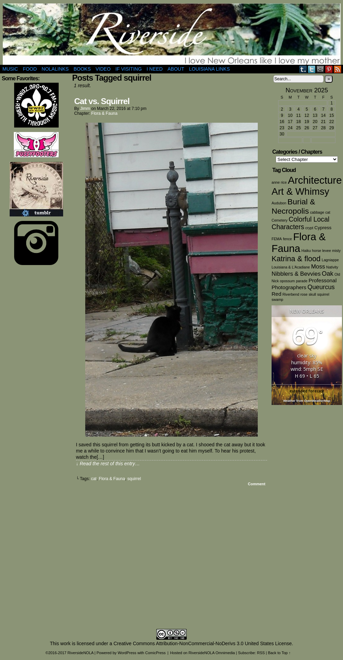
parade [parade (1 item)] (301, 281)
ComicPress (155, 653)
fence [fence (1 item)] (287, 239)
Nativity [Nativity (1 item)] (332, 267)
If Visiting (129, 69)
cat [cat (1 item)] (327, 212)
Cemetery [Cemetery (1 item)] (279, 220)
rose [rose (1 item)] (303, 294)
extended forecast (307, 390)
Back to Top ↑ (279, 653)
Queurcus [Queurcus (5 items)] (321, 287)
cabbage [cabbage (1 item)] (317, 212)
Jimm (85, 108)
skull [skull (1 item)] (312, 294)
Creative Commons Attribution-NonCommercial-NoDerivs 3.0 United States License (203, 643)
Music (10, 69)
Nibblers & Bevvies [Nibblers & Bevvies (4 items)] (296, 274)
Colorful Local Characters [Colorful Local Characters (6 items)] (300, 223)
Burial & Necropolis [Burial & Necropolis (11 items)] (293, 206)
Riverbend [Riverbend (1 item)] (291, 294)
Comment (256, 484)
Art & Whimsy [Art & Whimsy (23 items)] (300, 191)
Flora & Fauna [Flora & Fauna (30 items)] (299, 242)
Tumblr (303, 69)
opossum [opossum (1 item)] (287, 281)
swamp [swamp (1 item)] (277, 299)
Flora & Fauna (104, 113)
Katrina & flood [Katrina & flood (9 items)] (296, 258)
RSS (337, 69)
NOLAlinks (55, 69)
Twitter (311, 69)
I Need (155, 69)
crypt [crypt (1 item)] (309, 228)
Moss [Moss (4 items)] (318, 266)
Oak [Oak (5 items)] (327, 273)
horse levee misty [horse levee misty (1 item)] (326, 250)
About (175, 69)
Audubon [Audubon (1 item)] (279, 203)
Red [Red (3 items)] (276, 294)
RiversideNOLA (172, 34)
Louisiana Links (209, 69)
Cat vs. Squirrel (101, 101)
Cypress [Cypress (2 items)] (322, 227)
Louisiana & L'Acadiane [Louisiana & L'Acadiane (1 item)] (291, 267)
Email (320, 69)
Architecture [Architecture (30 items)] (315, 180)
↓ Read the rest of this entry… (108, 463)
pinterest (329, 69)
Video (103, 69)
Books (82, 69)
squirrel (134, 478)
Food (30, 69)
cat (94, 478)
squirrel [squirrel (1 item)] (323, 294)
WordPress (127, 653)
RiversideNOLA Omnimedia (211, 653)
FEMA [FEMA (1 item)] (277, 239)
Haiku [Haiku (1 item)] (306, 250)
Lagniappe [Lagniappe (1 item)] (330, 260)
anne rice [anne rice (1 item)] (279, 182)
